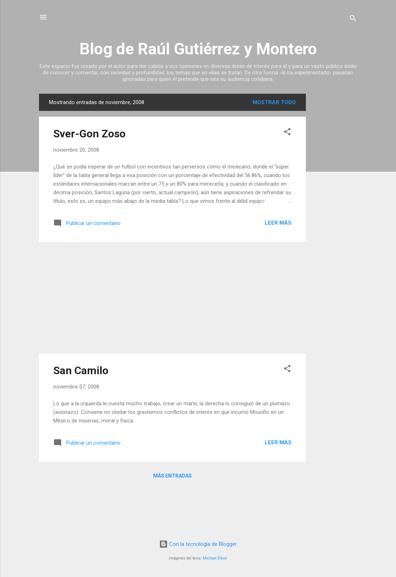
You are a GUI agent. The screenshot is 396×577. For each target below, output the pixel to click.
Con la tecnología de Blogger (198, 544)
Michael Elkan (215, 558)
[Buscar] (353, 19)
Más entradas (172, 476)
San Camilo (80, 370)
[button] (287, 132)
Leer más (278, 223)
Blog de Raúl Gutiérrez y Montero (198, 48)
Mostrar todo (274, 102)
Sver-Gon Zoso (89, 133)
